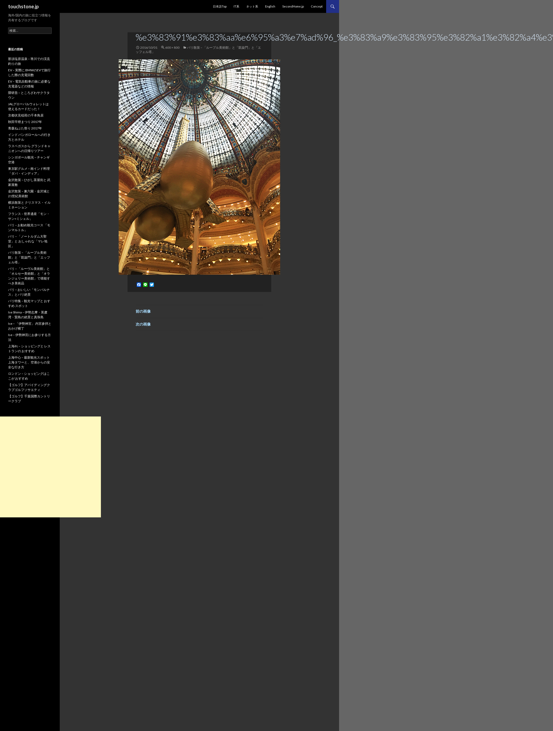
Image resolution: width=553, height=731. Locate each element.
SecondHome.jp (293, 6)
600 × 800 (172, 47)
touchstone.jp (23, 6)
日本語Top (220, 6)
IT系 (236, 6)
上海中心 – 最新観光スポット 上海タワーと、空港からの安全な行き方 (29, 362)
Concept (317, 6)
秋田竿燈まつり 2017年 (25, 122)
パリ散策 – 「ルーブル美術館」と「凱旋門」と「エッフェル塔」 (29, 257)
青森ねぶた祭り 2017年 (25, 128)
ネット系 (252, 6)
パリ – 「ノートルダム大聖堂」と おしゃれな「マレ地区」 (27, 241)
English (270, 6)
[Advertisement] (50, 466)
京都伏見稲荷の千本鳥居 (26, 115)
